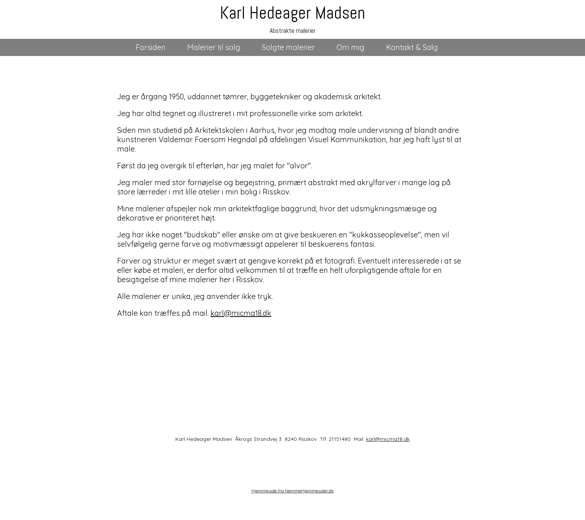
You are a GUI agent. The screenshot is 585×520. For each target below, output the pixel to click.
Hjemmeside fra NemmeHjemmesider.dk (292, 490)
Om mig (351, 47)
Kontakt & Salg (412, 47)
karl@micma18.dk (240, 313)
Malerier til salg (213, 47)
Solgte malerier (288, 47)
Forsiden (151, 47)
